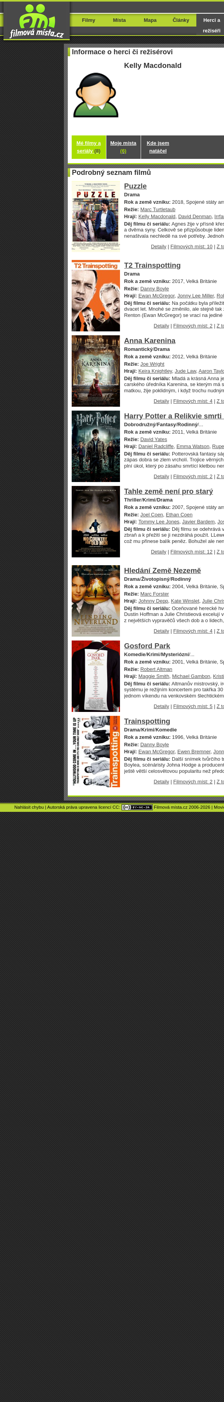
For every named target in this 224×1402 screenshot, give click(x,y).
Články (181, 20)
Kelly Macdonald (156, 216)
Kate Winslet (185, 601)
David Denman (195, 216)
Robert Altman (156, 669)
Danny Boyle (154, 289)
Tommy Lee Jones (158, 522)
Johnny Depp (153, 601)
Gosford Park (147, 646)
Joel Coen (151, 515)
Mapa (150, 20)
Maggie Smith (153, 676)
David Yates (153, 439)
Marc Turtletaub (157, 209)
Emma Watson (192, 446)
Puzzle (135, 186)
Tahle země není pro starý (168, 491)
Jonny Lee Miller (195, 296)
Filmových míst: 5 (193, 706)
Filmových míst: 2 (193, 326)
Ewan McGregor (156, 296)
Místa (119, 20)
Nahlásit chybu (29, 807)
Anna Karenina (150, 340)
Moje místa (123, 147)
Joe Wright (152, 364)
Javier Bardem (198, 522)
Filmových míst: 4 (193, 401)
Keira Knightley (155, 371)
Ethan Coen (179, 515)
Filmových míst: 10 (192, 246)
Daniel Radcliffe (155, 446)
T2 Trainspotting (152, 265)
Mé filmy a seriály (88, 147)
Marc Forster (154, 594)
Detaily (158, 246)
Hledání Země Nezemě (162, 570)
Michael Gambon (191, 676)
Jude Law (185, 371)
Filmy (88, 20)
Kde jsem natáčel (158, 147)
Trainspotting (147, 721)
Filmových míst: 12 (192, 552)
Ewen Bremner (193, 751)
